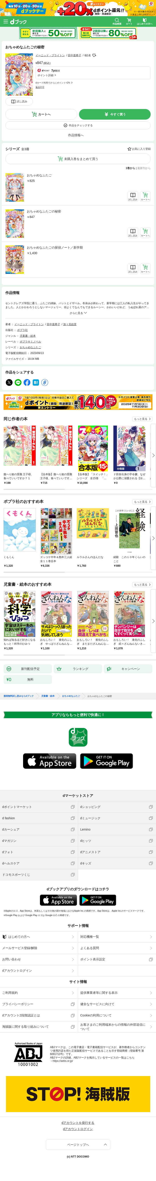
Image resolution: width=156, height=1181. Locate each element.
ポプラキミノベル (30, 341)
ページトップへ (78, 1144)
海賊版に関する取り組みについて (25, 1026)
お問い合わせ (11, 959)
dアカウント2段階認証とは (21, 1015)
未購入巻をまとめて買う (81, 159)
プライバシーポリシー (17, 1004)
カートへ (44, 114)
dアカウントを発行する (78, 1123)
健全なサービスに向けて (97, 1004)
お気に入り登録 (141, 148)
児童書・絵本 (28, 335)
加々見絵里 (70, 324)
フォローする (94, 55)
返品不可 (40, 87)
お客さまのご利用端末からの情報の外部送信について (113, 1026)
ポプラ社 (22, 330)
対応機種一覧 (89, 936)
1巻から (130, 168)
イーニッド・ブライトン (50, 55)
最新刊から (144, 168)
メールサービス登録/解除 (19, 948)
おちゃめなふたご (39, 175)
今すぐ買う (118, 114)
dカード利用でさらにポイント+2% (53, 83)
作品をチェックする (81, 125)
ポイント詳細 (45, 75)
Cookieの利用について (96, 1015)
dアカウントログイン (17, 970)
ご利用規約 (10, 992)
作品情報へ (76, 135)
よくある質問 (89, 948)
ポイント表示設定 (92, 959)
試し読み (22, 101)
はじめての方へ (16, 937)
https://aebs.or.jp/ (63, 1060)
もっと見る (140, 418)
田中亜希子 (74, 55)
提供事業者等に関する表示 (99, 992)
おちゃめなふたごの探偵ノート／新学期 (55, 247)
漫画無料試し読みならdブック (19, 696)
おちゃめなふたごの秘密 (44, 211)
